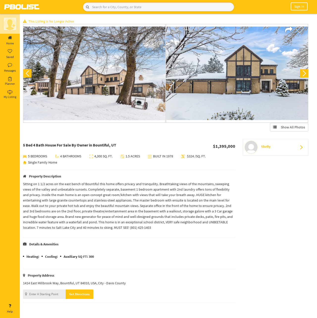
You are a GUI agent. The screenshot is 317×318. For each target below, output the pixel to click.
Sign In (299, 6)
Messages (10, 67)
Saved (10, 54)
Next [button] (304, 73)
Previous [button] (28, 73)
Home (10, 40)
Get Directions (80, 294)
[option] (95, 73)
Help (10, 308)
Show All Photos (289, 127)
